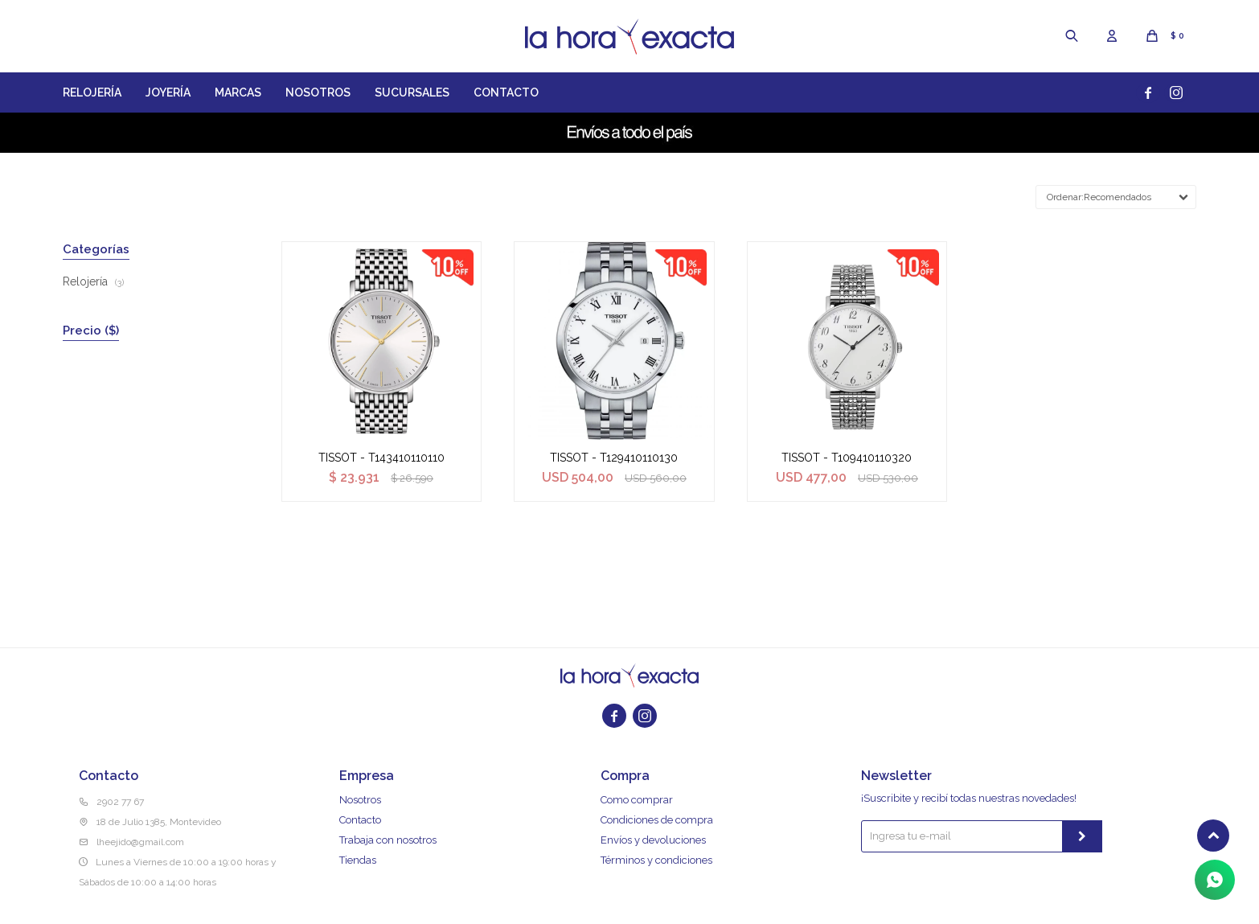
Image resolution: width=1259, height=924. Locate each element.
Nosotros (318, 92)
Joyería (168, 92)
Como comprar (637, 800)
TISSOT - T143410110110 (381, 457)
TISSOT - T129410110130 (614, 457)
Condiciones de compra (657, 820)
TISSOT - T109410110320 (846, 457)
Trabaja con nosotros (388, 840)
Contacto (506, 92)
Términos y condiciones (656, 860)
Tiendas (357, 860)
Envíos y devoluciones (653, 840)
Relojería (92, 92)
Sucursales (412, 92)
